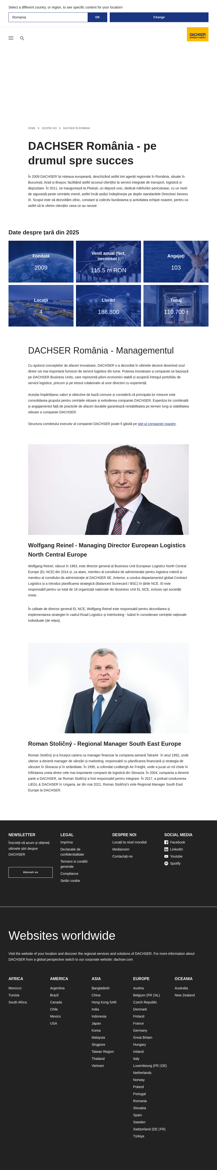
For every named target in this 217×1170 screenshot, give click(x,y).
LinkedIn (173, 849)
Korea (96, 1030)
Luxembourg (142, 1066)
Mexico (55, 1016)
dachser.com (123, 959)
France (138, 1023)
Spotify (172, 863)
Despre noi (50, 128)
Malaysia (98, 1037)
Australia (181, 988)
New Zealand (185, 995)
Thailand (98, 1059)
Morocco (15, 988)
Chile (54, 1009)
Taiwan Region (103, 1052)
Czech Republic (145, 1002)
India (95, 1009)
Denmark (140, 1009)
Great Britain (142, 1037)
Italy (136, 1059)
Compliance (69, 874)
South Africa (17, 1002)
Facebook (174, 842)
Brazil (54, 995)
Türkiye (138, 1136)
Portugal (139, 1094)
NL (156, 995)
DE (163, 1066)
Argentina (57, 988)
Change (159, 17)
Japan (96, 1023)
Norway (139, 1080)
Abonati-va (30, 872)
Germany (140, 1030)
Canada (56, 1002)
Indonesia (99, 1016)
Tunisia (13, 995)
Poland (138, 1087)
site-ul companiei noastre (157, 424)
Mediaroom (120, 849)
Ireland (138, 1052)
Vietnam (98, 1066)
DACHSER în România (76, 128)
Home (31, 128)
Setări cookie (70, 881)
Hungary (139, 1044)
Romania (140, 1101)
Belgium (139, 995)
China (96, 995)
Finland (138, 1016)
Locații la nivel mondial (129, 842)
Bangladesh (100, 988)
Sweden (139, 1122)
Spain (137, 1115)
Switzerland (142, 1129)
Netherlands (142, 1073)
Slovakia (139, 1108)
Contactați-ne (122, 856)
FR (150, 995)
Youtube (173, 856)
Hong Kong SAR (104, 1002)
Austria (138, 988)
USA (53, 1023)
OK (97, 17)
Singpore (98, 1044)
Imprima (66, 842)
